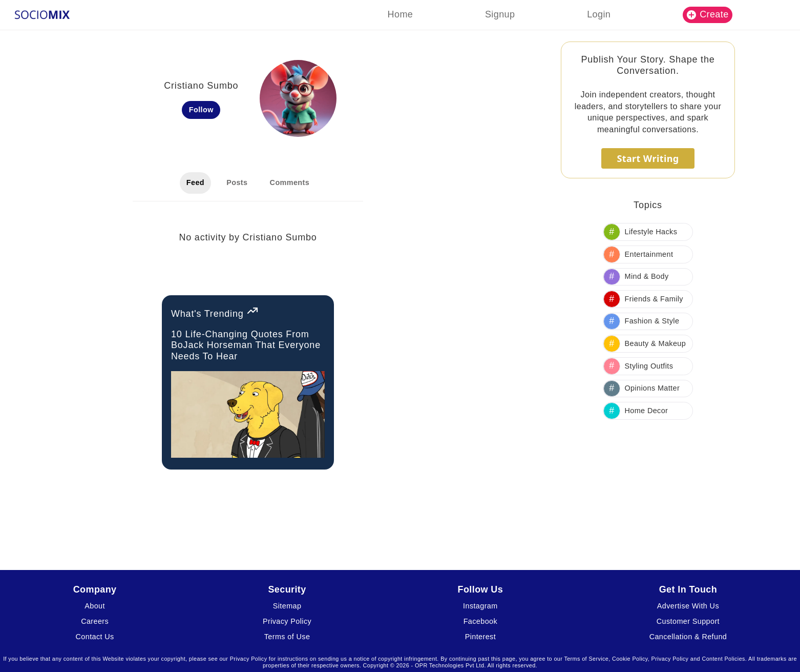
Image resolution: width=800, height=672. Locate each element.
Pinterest (480, 637)
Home (400, 14)
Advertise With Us (688, 606)
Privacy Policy (287, 621)
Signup (500, 14)
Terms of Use (287, 637)
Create (708, 14)
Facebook (480, 621)
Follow (201, 110)
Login (598, 14)
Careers (95, 621)
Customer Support (688, 621)
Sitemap (287, 606)
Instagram (480, 606)
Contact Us (95, 637)
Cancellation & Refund (688, 637)
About (95, 606)
